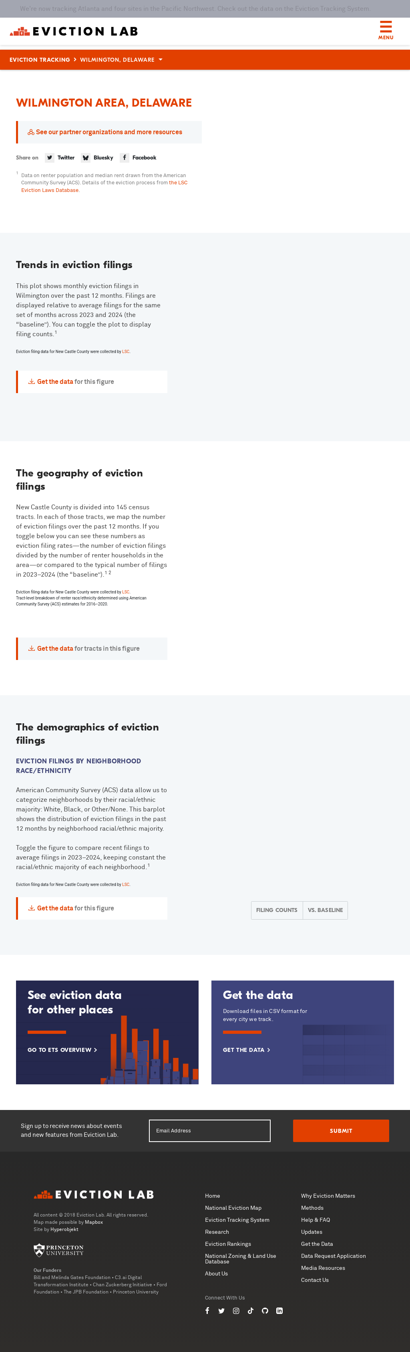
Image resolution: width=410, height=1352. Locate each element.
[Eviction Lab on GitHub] (265, 1311)
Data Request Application (333, 1256)
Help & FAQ (315, 1220)
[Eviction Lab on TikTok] (250, 1311)
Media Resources (323, 1268)
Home (212, 1196)
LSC (125, 351)
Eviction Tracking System (237, 1220)
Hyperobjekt (64, 1229)
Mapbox (94, 1222)
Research (217, 1232)
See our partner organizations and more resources (109, 132)
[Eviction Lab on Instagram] (236, 1311)
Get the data (55, 382)
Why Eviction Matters (328, 1196)
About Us (216, 1274)
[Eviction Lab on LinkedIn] (279, 1311)
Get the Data (317, 1244)
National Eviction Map (233, 1208)
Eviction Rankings (228, 1244)
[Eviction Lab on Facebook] (207, 1311)
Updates (311, 1232)
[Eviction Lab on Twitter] (222, 1311)
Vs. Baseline (325, 910)
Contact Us (315, 1280)
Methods (312, 1208)
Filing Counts (277, 910)
